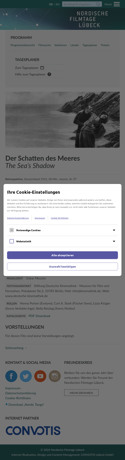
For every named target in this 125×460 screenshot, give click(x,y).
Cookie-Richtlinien (60, 217)
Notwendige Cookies (28, 230)
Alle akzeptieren (62, 255)
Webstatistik (23, 241)
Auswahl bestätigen (62, 266)
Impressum (40, 217)
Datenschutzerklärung (18, 217)
